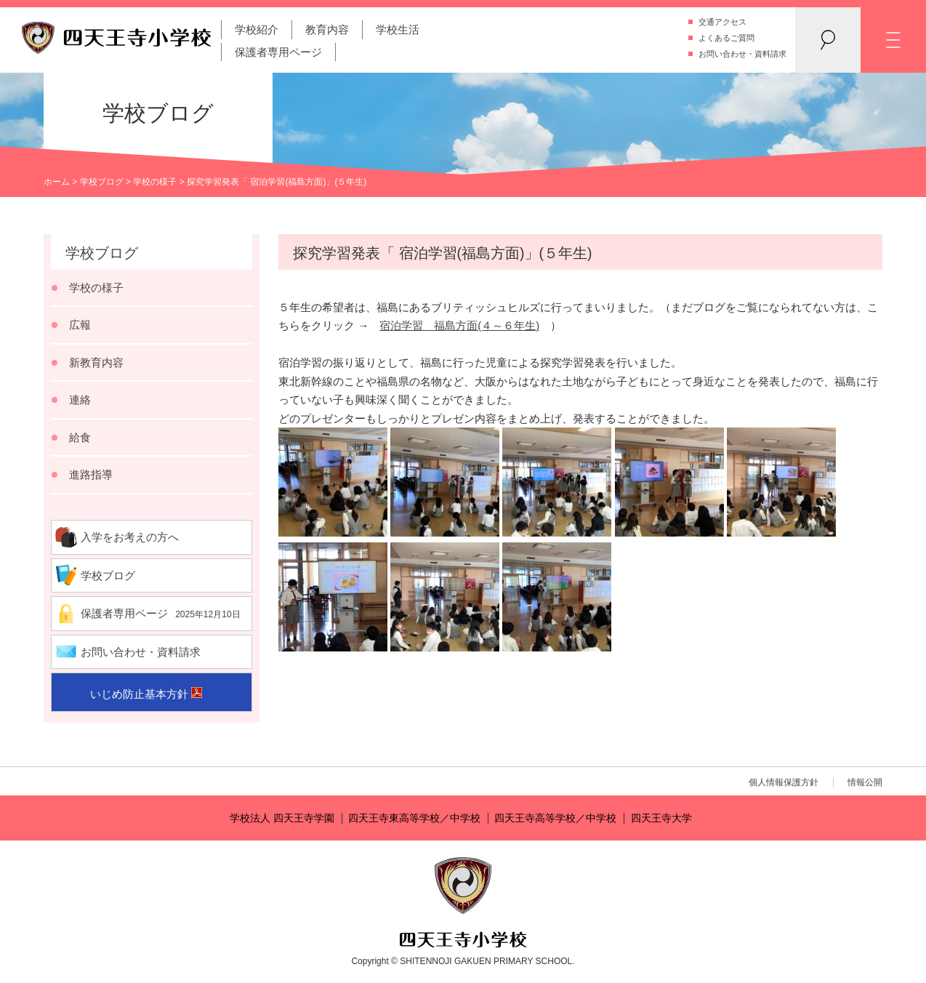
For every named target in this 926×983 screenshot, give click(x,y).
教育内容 (327, 29)
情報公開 (865, 782)
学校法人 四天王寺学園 (282, 818)
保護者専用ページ (278, 52)
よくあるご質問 (726, 37)
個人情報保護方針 (783, 782)
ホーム (57, 182)
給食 (80, 437)
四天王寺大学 (661, 818)
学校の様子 (155, 182)
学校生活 (397, 29)
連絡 (80, 399)
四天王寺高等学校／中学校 (555, 818)
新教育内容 (96, 362)
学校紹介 (256, 29)
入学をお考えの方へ (130, 537)
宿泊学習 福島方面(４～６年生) (459, 325)
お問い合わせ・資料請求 (742, 53)
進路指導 (91, 474)
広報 (80, 324)
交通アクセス (722, 21)
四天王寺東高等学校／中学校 (414, 818)
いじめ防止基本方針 (139, 694)
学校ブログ (102, 182)
